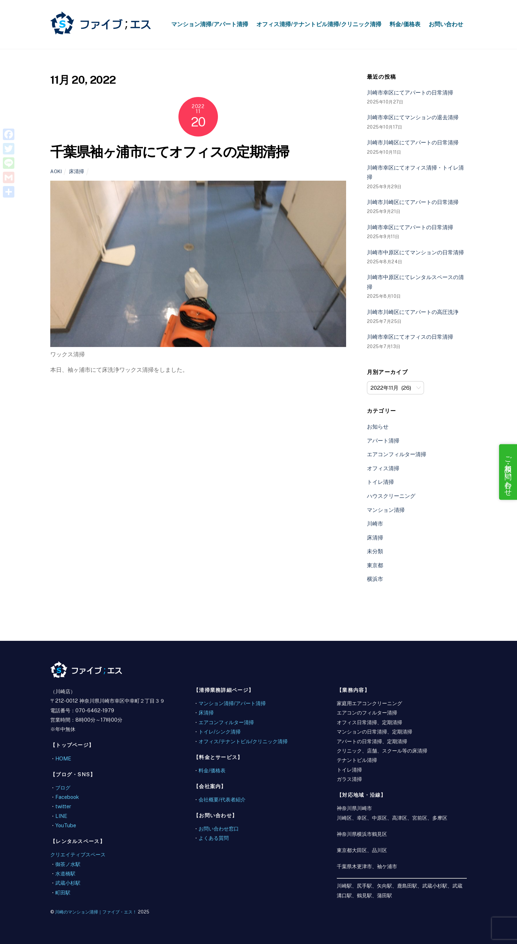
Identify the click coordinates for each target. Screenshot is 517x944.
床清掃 (76, 171)
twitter (63, 806)
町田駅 (62, 892)
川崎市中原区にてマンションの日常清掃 (415, 252)
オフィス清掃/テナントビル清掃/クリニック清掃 (318, 24)
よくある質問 (214, 838)
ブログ (62, 788)
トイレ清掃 (380, 482)
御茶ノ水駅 (67, 864)
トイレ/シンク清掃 (220, 731)
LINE (61, 816)
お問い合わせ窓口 (219, 828)
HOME (63, 758)
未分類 (375, 551)
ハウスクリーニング (391, 496)
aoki (56, 171)
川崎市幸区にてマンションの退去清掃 (412, 117)
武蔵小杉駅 (67, 883)
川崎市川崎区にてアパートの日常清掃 (412, 142)
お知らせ (377, 427)
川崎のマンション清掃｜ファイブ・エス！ (96, 912)
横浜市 (375, 579)
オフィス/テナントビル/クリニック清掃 (243, 741)
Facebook (67, 797)
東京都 (375, 565)
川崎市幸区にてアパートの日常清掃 (410, 92)
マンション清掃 (386, 510)
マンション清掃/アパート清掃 (209, 24)
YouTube (65, 825)
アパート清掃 (383, 441)
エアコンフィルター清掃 (396, 454)
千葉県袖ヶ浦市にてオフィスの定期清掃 (169, 152)
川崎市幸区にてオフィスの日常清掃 (410, 337)
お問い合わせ (446, 24)
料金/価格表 (405, 24)
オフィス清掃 (383, 468)
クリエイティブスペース (78, 854)
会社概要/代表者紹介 (222, 799)
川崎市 (375, 523)
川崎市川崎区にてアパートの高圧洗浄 (412, 312)
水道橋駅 (65, 873)
